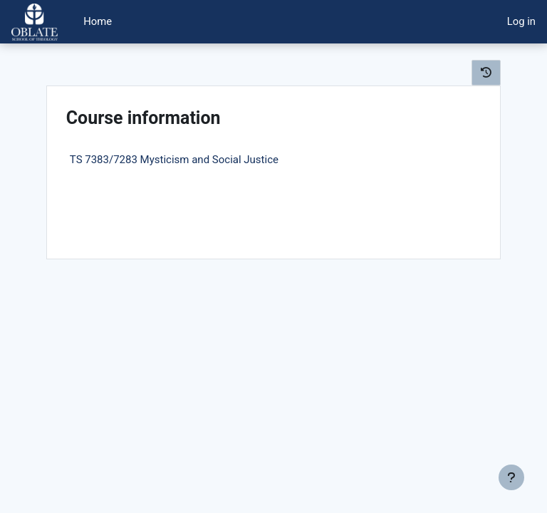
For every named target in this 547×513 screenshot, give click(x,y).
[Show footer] (511, 477)
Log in (521, 21)
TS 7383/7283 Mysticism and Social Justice (174, 159)
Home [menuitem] (97, 21)
